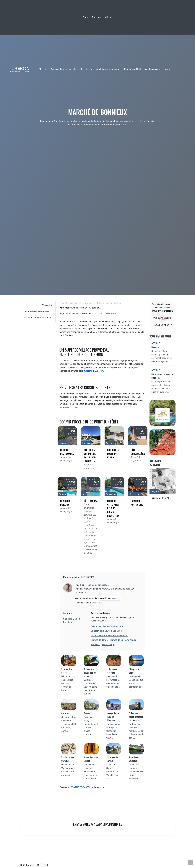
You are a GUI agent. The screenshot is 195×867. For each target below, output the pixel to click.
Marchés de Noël (132, 69)
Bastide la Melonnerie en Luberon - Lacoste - (90, 455)
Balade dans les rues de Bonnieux (107, 626)
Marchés (43, 69)
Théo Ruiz (79, 585)
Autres (168, 69)
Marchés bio (86, 69)
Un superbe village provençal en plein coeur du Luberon (37, 312)
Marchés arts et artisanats (108, 69)
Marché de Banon (99, 640)
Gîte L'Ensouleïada (138, 451)
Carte (85, 17)
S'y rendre (47, 305)
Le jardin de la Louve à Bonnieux (106, 631)
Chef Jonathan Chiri (161, 498)
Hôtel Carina (91, 501)
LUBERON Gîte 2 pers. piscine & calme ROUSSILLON (113, 508)
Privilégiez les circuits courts (38, 318)
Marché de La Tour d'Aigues (123, 640)
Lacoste (80, 367)
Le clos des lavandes (67, 451)
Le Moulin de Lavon (65, 502)
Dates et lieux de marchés (63, 69)
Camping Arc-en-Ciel (137, 502)
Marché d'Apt (108, 644)
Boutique (96, 17)
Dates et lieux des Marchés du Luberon (109, 635)
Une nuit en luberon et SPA (113, 453)
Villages (109, 17)
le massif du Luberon (92, 371)
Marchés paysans (152, 69)
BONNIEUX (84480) (80, 787)
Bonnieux (95, 644)
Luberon (77, 303)
